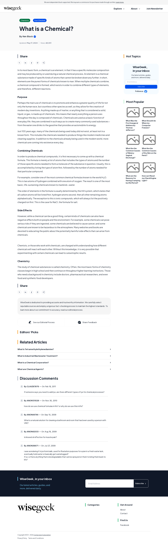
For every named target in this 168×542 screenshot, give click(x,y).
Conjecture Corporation (42, 535)
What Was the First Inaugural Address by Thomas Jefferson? (132, 125)
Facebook (124, 525)
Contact (124, 513)
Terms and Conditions (36, 538)
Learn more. (120, 2)
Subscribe (141, 87)
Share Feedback (87, 322)
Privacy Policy (22, 538)
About (123, 509)
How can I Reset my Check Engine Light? (149, 178)
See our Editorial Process (41, 322)
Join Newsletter (155, 8)
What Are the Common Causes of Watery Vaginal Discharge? (133, 153)
